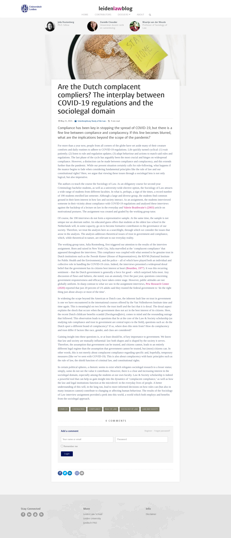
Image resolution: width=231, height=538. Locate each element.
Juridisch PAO (90, 523)
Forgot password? (162, 431)
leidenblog (115, 8)
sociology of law (129, 409)
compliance (95, 409)
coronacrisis (78, 409)
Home (84, 15)
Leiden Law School (92, 514)
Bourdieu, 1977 (135, 268)
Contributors (103, 15)
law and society (150, 409)
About (140, 15)
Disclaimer (151, 514)
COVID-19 (63, 409)
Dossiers (123, 15)
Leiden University (92, 519)
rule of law (111, 409)
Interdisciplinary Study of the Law (91, 121)
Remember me (69, 446)
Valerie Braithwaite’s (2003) (139, 207)
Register (148, 431)
